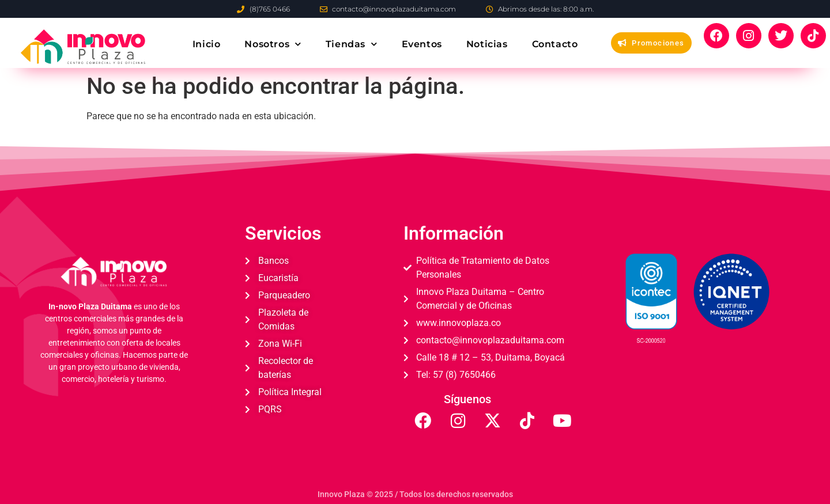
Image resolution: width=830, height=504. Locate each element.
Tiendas (352, 44)
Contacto (555, 44)
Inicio (207, 44)
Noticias (487, 44)
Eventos (422, 44)
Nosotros (272, 44)
